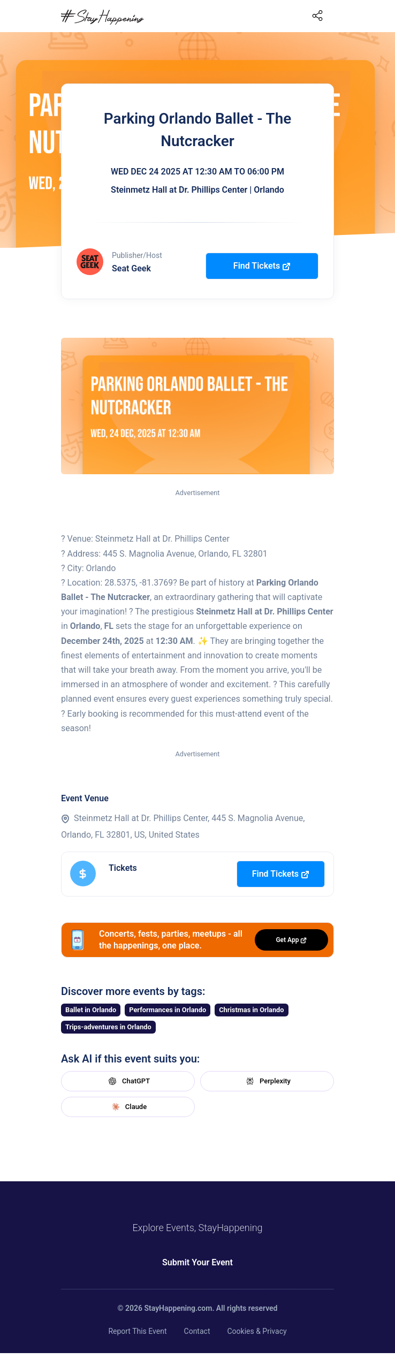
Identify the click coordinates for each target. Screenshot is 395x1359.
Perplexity (267, 1081)
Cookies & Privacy (256, 1331)
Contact (197, 1331)
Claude (128, 1106)
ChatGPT (128, 1081)
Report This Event (137, 1331)
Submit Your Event (197, 1262)
